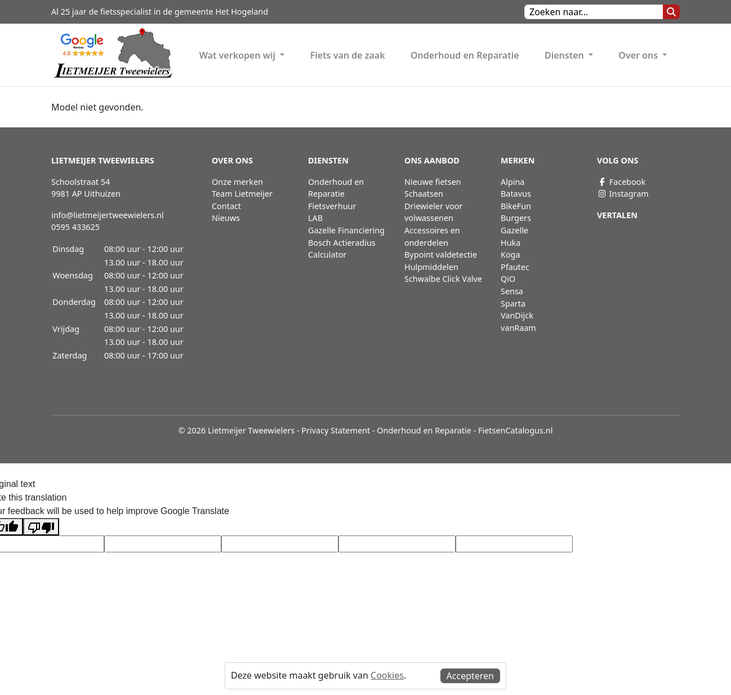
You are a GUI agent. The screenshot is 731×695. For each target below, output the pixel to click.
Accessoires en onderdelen (432, 236)
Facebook (621, 181)
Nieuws (226, 218)
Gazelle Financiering (346, 230)
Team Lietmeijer (242, 193)
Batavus (516, 193)
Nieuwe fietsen (432, 181)
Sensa (512, 291)
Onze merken (237, 181)
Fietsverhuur (332, 206)
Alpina (512, 181)
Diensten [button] (565, 55)
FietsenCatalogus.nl (515, 430)
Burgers (516, 218)
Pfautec (515, 267)
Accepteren (470, 676)
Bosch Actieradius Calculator (342, 248)
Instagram (623, 193)
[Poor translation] (41, 526)
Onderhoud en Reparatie (465, 55)
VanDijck (517, 315)
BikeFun (516, 206)
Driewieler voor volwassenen (433, 212)
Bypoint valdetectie (440, 254)
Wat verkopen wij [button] (238, 55)
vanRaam (518, 327)
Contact (226, 206)
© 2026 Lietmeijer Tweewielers (237, 430)
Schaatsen (423, 193)
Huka (510, 242)
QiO (508, 278)
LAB (315, 218)
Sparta (513, 303)
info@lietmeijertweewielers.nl (107, 215)
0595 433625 (75, 227)
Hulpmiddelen (431, 267)
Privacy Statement (335, 430)
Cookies (387, 675)
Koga (510, 254)
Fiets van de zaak (347, 55)
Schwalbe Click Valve (443, 278)
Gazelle (514, 230)
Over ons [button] (639, 55)
